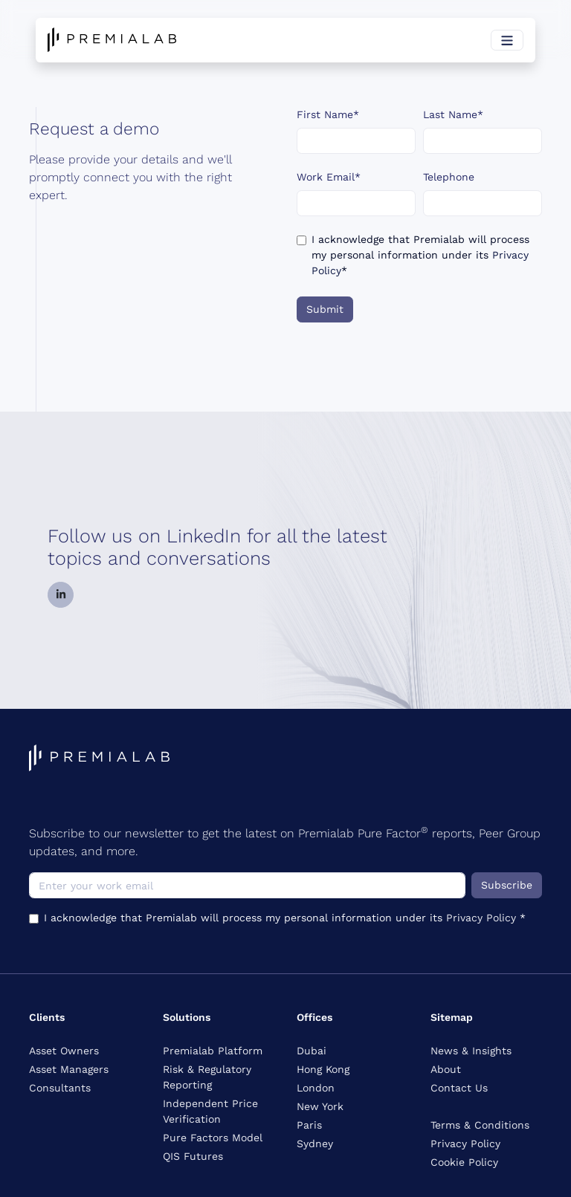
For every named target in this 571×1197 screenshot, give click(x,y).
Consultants (60, 1088)
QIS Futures (193, 1156)
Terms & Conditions (479, 1125)
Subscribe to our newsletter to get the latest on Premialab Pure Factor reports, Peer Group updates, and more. (285, 841)
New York (320, 1106)
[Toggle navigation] (507, 40)
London (316, 1088)
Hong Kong (323, 1069)
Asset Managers (69, 1069)
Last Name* (453, 114)
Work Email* (329, 177)
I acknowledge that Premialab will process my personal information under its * (420, 254)
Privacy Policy (483, 918)
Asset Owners (64, 1051)
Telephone (448, 177)
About (445, 1069)
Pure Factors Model (212, 1138)
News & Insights (471, 1051)
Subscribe (506, 885)
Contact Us (459, 1088)
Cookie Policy (464, 1162)
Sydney (315, 1143)
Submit (324, 309)
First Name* (328, 114)
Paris (309, 1125)
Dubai (311, 1051)
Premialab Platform (212, 1051)
